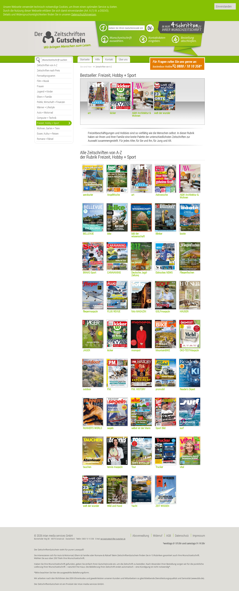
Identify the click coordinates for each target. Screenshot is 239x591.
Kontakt (109, 59)
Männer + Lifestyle (46, 107)
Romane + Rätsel (45, 138)
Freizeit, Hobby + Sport (48, 123)
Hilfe (97, 59)
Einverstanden (224, 6)
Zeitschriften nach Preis (48, 70)
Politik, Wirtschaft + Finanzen (51, 102)
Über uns (123, 59)
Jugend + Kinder (45, 91)
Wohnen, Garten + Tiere (48, 128)
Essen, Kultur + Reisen (48, 133)
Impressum (199, 535)
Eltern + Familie (44, 96)
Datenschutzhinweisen (83, 14)
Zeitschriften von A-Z (47, 65)
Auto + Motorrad (45, 112)
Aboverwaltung (140, 535)
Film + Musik (43, 81)
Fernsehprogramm (46, 75)
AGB (168, 535)
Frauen (40, 86)
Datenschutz (182, 535)
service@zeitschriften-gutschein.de (112, 538)
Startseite (84, 59)
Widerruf (157, 535)
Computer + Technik (46, 117)
